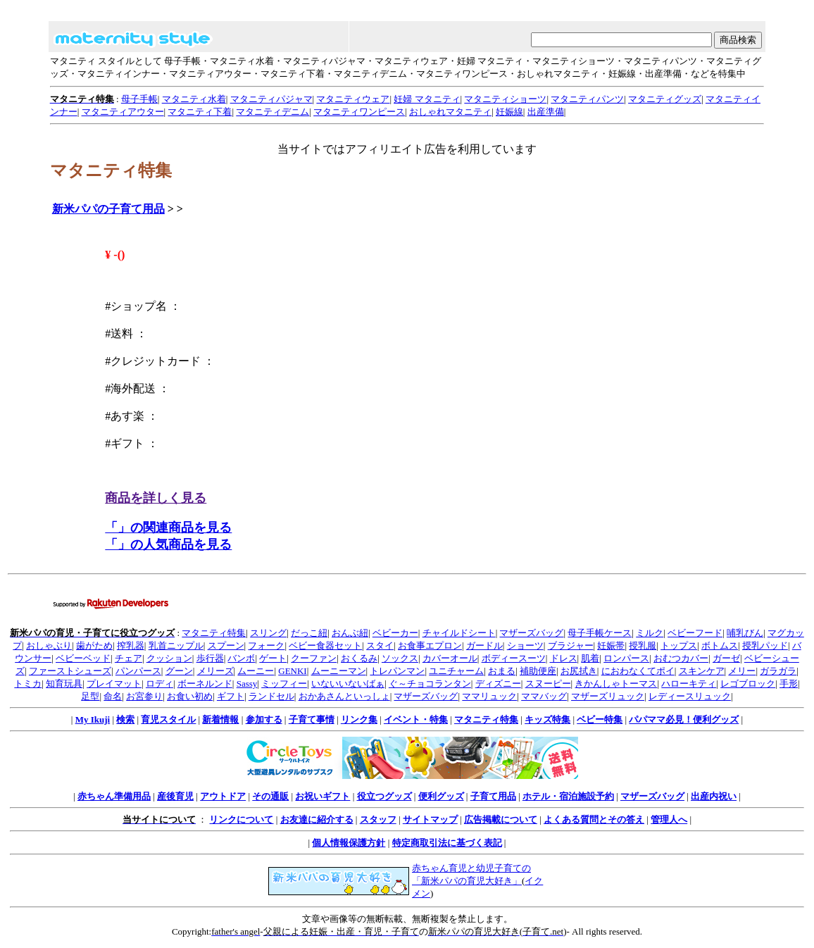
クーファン (314, 658)
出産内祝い (714, 796)
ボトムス (719, 645)
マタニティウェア (352, 99)
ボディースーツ (514, 658)
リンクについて (241, 819)
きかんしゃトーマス (616, 683)
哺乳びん (745, 633)
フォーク (266, 645)
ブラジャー (571, 645)
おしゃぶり (49, 645)
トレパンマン (397, 671)
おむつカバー (680, 658)
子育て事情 (311, 719)
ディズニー (498, 683)
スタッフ (378, 819)
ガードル (484, 645)
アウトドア (223, 796)
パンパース (138, 671)
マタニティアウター (123, 111)
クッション (169, 658)
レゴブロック (747, 683)
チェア (128, 658)
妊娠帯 (611, 645)
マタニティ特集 (214, 633)
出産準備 (545, 111)
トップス (678, 645)
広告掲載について (500, 819)
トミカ (28, 683)
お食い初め (190, 696)
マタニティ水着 (194, 99)
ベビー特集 (599, 719)
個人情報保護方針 (348, 842)
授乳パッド (765, 645)
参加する (264, 719)
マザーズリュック (607, 696)
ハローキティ (688, 683)
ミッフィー (284, 683)
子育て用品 (493, 796)
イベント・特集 (416, 719)
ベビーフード (695, 633)
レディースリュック (690, 696)
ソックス (400, 658)
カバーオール (449, 658)
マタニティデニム (272, 111)
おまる (501, 671)
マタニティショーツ (505, 99)
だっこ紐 (309, 633)
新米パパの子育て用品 (108, 209)
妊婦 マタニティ (427, 99)
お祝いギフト (322, 796)
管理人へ (669, 819)
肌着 (590, 658)
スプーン (226, 645)
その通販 (270, 796)
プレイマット (114, 683)
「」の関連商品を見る (168, 527)
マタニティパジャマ (271, 99)
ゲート (273, 658)
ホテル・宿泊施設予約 (568, 796)
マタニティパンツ (587, 99)
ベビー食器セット (325, 645)
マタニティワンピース (359, 111)
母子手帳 (139, 99)
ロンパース (626, 658)
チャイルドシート (459, 633)
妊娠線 (509, 111)
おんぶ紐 (350, 633)
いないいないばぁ (347, 683)
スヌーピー (548, 683)
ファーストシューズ (70, 671)
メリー (742, 671)
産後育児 (175, 796)
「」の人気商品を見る (168, 544)
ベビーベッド (83, 658)
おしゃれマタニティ (450, 111)
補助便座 (538, 671)
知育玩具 (64, 683)
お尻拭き (579, 671)
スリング (268, 633)
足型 (90, 696)
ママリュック (489, 696)
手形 (788, 683)
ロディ (159, 683)
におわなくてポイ (638, 671)
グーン (179, 671)
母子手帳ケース (600, 633)
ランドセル (271, 696)
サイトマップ (430, 819)
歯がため (94, 645)
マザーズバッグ (531, 633)
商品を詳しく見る (155, 498)
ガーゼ (726, 658)
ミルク (649, 633)
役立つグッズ (384, 796)
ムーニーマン (338, 671)
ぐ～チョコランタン (430, 683)
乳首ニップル (176, 645)
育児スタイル (168, 719)
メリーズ (215, 671)
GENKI (292, 671)
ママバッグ (544, 696)
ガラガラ (778, 671)
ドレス (563, 658)
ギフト (230, 696)
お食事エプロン (430, 645)
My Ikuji (92, 719)
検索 (125, 719)
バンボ (241, 658)
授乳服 (642, 645)
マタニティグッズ (664, 99)
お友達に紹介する (316, 819)
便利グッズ (441, 796)
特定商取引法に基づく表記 (447, 842)
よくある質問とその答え (594, 819)
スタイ (380, 645)
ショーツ (525, 645)
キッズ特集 (547, 719)
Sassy (247, 683)
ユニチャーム (456, 671)
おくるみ (359, 658)
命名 (113, 696)
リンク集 (359, 719)
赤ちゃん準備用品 (114, 796)
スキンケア (702, 671)
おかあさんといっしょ (344, 696)
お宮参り (144, 696)
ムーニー (255, 671)
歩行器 (210, 658)
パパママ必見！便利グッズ (684, 719)
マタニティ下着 (200, 111)
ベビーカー (395, 633)
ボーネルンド (204, 683)
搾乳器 (130, 645)
